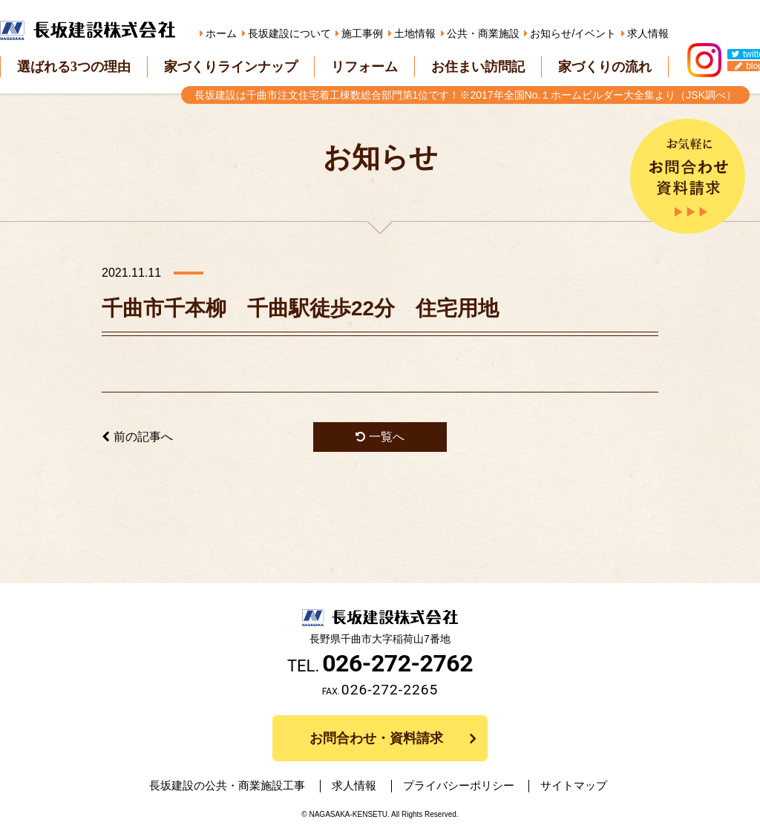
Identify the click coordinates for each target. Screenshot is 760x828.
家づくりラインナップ (231, 66)
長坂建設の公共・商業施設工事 (242, 786)
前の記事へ (137, 436)
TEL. (380, 666)
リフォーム (364, 66)
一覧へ (380, 436)
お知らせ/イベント (573, 33)
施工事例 (362, 33)
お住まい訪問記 (478, 66)
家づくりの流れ (605, 66)
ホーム (221, 33)
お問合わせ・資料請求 (376, 738)
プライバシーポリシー (454, 786)
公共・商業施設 (483, 33)
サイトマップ (560, 786)
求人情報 (648, 33)
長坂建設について (289, 33)
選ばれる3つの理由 (74, 66)
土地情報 (415, 33)
